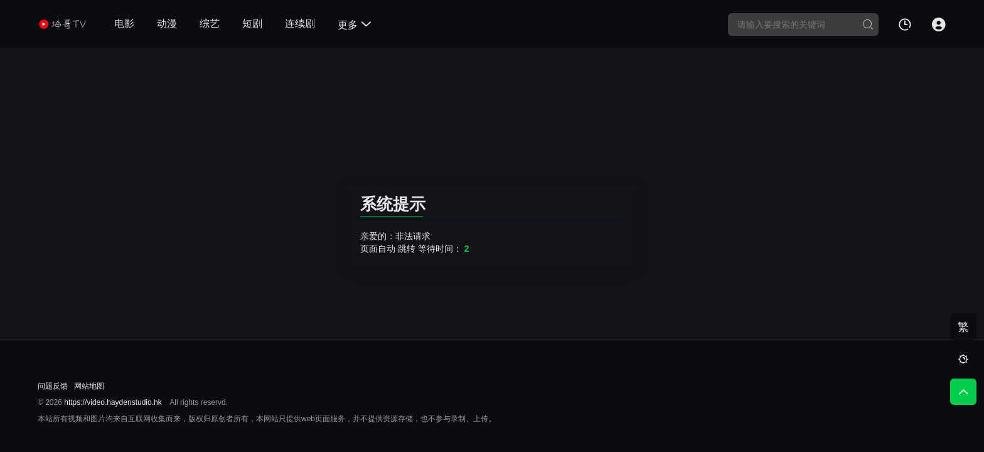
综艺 (210, 23)
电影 (124, 23)
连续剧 (300, 23)
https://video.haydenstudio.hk (112, 402)
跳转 (406, 249)
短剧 (252, 23)
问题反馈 (53, 386)
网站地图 (89, 386)
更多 (355, 24)
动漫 (167, 23)
